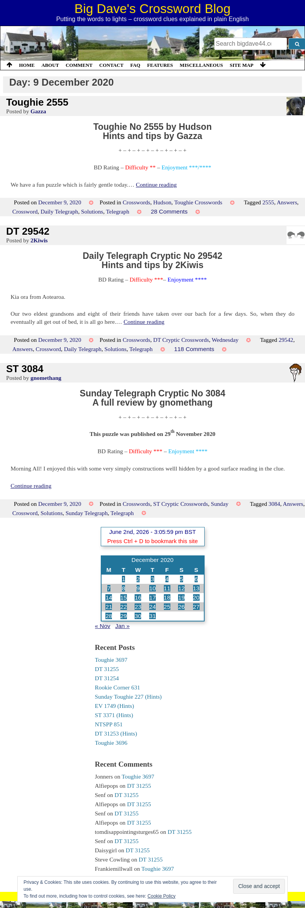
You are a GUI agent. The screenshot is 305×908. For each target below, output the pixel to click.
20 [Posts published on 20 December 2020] (196, 597)
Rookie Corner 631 (117, 687)
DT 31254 (107, 678)
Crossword (25, 211)
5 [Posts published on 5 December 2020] (181, 579)
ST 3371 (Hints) (114, 715)
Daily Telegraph (59, 211)
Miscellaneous (201, 65)
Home (27, 65)
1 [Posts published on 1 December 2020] (123, 579)
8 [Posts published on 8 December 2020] (123, 588)
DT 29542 (27, 231)
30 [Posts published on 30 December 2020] (138, 616)
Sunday (219, 503)
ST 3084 (24, 368)
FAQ (135, 65)
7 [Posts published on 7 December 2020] (109, 588)
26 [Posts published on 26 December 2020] (181, 606)
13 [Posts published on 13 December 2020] (196, 588)
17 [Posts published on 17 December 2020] (152, 597)
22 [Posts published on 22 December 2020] (123, 606)
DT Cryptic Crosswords (181, 339)
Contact (111, 65)
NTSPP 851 (109, 724)
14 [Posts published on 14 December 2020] (108, 597)
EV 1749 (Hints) (114, 706)
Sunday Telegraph (86, 513)
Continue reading (156, 184)
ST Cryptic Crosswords (180, 503)
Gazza (38, 111)
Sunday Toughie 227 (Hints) (128, 696)
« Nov (102, 626)
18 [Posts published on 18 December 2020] (167, 597)
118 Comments (194, 349)
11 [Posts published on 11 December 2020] (167, 588)
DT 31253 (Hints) (116, 733)
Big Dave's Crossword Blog (153, 9)
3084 (274, 503)
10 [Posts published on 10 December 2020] (152, 588)
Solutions (92, 211)
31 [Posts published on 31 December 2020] (152, 616)
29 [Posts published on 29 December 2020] (123, 616)
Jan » (122, 626)
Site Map (241, 65)
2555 (268, 202)
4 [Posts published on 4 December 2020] (167, 579)
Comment (79, 65)
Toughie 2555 (37, 102)
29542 (285, 339)
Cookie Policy (162, 896)
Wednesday (225, 339)
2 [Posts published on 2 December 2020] (138, 579)
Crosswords (136, 202)
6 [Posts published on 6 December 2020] (196, 579)
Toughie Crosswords (198, 202)
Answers (287, 202)
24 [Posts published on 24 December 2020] (152, 606)
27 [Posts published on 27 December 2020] (196, 606)
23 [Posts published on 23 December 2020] (138, 606)
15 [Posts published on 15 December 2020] (123, 597)
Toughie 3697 (111, 659)
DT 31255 (107, 669)
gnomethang (45, 377)
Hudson (162, 202)
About (50, 65)
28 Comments (169, 211)
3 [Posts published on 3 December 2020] (152, 579)
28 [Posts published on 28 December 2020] (108, 616)
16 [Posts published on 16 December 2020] (138, 597)
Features (160, 65)
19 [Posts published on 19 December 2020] (181, 597)
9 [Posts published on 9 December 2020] (138, 588)
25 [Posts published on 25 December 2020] (167, 606)
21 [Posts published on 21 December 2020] (108, 606)
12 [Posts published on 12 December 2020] (181, 588)
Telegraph (118, 211)
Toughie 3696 (111, 742)
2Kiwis (39, 240)
